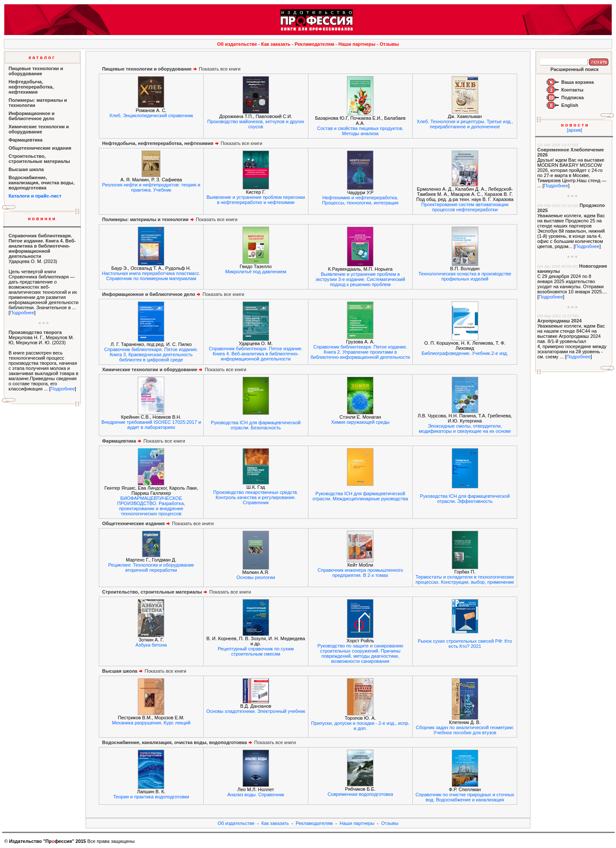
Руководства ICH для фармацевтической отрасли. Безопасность (256, 425)
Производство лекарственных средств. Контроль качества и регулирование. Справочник (255, 497)
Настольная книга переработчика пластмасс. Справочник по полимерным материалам (151, 276)
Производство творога (35, 332)
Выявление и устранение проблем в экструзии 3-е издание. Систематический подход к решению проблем (360, 279)
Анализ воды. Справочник (255, 794)
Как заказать (275, 44)
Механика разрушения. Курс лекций (151, 722)
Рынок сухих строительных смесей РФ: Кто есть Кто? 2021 (465, 643)
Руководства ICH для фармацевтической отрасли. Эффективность (465, 498)
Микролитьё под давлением (256, 271)
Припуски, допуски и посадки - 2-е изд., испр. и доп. (360, 726)
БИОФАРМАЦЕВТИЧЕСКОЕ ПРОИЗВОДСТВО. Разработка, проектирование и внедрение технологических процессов (151, 506)
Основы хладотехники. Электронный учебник (255, 711)
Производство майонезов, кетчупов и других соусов (255, 124)
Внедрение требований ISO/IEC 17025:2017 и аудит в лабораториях (151, 425)
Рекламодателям (315, 44)
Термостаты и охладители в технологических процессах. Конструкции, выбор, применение (465, 579)
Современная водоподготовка (360, 794)
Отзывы (389, 44)
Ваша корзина (577, 82)
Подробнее (22, 312)
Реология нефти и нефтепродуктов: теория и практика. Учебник (151, 187)
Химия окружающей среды (360, 422)
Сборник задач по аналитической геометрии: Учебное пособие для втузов (465, 730)
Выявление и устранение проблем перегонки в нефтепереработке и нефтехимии (256, 200)
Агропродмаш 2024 (559, 320)
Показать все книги (171, 68)
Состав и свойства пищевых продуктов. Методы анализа (360, 131)
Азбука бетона (151, 644)
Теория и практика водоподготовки (151, 796)
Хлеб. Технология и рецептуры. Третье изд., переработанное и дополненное (465, 124)
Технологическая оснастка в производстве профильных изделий (464, 276)
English (569, 105)
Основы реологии (256, 577)
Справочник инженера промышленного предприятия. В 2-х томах (360, 572)
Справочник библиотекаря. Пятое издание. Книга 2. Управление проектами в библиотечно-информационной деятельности (360, 352)
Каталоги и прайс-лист (35, 195)
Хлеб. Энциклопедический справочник (151, 115)
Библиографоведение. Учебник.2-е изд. (464, 353)
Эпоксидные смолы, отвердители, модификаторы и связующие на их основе (465, 428)
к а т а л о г (41, 57)
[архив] (574, 130)
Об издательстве (237, 44)
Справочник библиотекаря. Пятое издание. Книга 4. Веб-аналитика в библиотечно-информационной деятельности (42, 246)
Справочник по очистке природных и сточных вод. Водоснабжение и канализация (464, 797)
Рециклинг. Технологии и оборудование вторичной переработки (151, 567)
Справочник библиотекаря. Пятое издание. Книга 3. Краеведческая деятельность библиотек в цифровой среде (151, 354)
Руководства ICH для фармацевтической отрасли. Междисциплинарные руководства (360, 496)
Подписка (572, 97)
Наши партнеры (357, 44)
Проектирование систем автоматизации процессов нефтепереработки (465, 207)
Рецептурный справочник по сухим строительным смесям (256, 651)
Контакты (572, 89)
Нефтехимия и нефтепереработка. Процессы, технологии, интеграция (360, 200)
